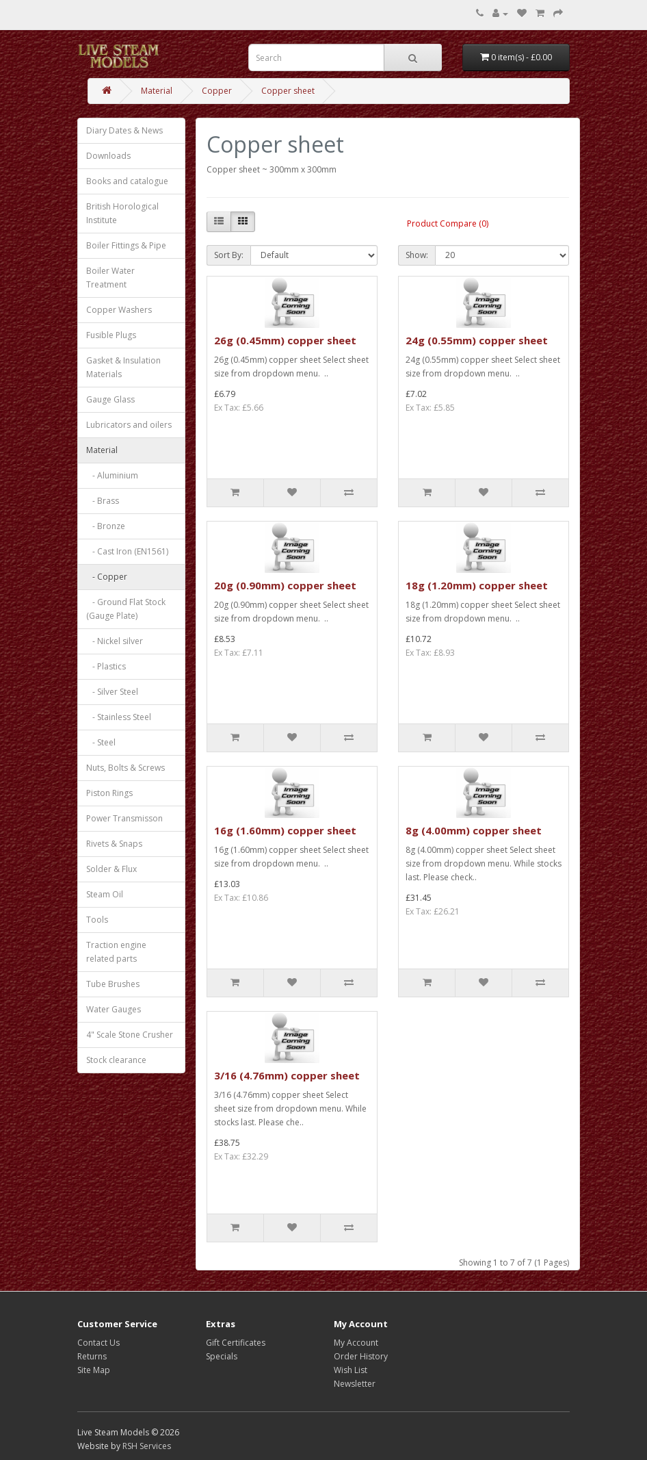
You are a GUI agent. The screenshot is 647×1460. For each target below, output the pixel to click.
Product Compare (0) (447, 223)
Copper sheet (288, 91)
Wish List (350, 1370)
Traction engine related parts (116, 951)
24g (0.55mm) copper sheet (477, 340)
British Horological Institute (122, 213)
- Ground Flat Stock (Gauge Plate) (126, 609)
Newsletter (354, 1383)
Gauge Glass (110, 399)
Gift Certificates (235, 1342)
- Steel (101, 742)
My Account (356, 1342)
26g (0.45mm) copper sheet (285, 340)
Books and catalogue (127, 181)
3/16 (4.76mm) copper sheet (287, 1075)
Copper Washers (119, 310)
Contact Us (98, 1342)
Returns (92, 1356)
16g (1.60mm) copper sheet (285, 830)
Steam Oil (104, 894)
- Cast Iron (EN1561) (127, 551)
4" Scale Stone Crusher (129, 1034)
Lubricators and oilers (129, 425)
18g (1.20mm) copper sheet (477, 585)
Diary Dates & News (124, 130)
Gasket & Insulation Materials (123, 367)
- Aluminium (112, 475)
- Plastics (106, 666)
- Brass (102, 501)
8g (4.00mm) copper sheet (474, 830)
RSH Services (146, 1446)
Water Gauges (113, 1009)
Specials (221, 1356)
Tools (97, 919)
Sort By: (228, 255)
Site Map (93, 1370)
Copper (217, 91)
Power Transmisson (124, 818)
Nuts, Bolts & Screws (125, 767)
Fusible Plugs (111, 335)
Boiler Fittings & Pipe (126, 245)
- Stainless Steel (118, 717)
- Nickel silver (114, 641)
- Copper (106, 576)
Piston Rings (109, 793)
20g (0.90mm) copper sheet (285, 585)
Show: (417, 255)
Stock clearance (116, 1060)
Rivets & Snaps (114, 843)
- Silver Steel (112, 691)
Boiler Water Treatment (110, 277)
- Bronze (105, 526)
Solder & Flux (111, 869)
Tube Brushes (113, 984)
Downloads (108, 156)
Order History (361, 1356)
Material (156, 91)
